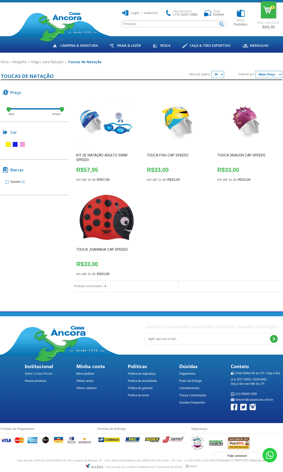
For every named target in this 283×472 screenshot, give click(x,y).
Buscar (222, 24)
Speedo (13, 181)
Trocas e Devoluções (192, 395)
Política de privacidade (142, 381)
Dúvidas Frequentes (192, 402)
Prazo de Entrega (190, 381)
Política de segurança (141, 373)
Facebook (234, 407)
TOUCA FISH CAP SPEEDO (167, 155)
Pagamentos (187, 373)
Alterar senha (84, 381)
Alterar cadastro (86, 388)
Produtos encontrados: (88, 286)
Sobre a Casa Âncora (38, 373)
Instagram (253, 407)
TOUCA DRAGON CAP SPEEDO (241, 155)
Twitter (243, 407)
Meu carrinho (268, 9)
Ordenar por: (246, 74)
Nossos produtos (35, 381)
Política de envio (138, 395)
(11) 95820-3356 (246, 394)
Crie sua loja (112, 466)
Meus (240, 22)
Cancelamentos (189, 388)
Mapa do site (258, 460)
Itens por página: (200, 74)
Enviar (273, 339)
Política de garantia (140, 388)
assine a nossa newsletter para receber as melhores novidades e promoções (211, 326)
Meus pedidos (85, 373)
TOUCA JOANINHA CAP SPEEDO (102, 249)
